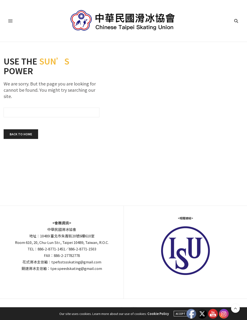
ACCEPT (180, 313)
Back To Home (21, 134)
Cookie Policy (158, 313)
